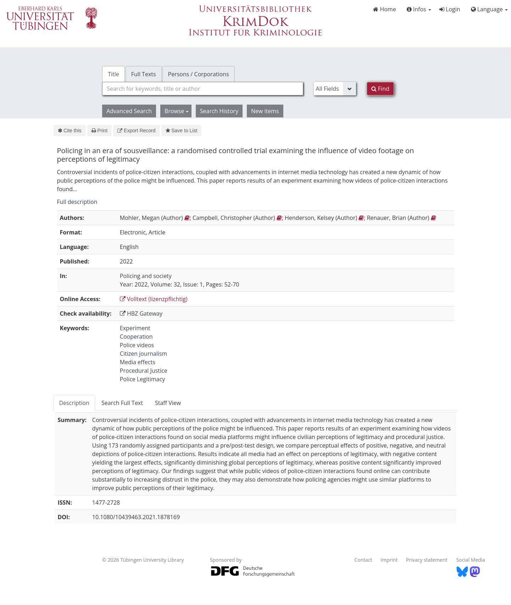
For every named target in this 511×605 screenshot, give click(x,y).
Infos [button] (419, 9)
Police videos (137, 345)
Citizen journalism (143, 353)
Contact (363, 559)
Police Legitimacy (142, 379)
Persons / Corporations (198, 74)
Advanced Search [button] (129, 111)
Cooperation (136, 336)
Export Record (136, 130)
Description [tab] (74, 403)
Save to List (182, 130)
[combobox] (202, 88)
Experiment (135, 328)
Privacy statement (427, 559)
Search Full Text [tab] (122, 403)
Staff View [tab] (168, 403)
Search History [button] (219, 111)
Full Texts (143, 74)
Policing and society (146, 276)
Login (449, 9)
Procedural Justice (143, 370)
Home (384, 9)
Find (380, 89)
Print (99, 130)
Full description (77, 202)
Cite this (70, 130)
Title (113, 74)
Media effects (137, 362)
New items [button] (265, 111)
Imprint (389, 559)
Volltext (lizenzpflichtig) (154, 299)
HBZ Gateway (141, 313)
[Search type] (335, 88)
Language (489, 9)
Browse (177, 111)
